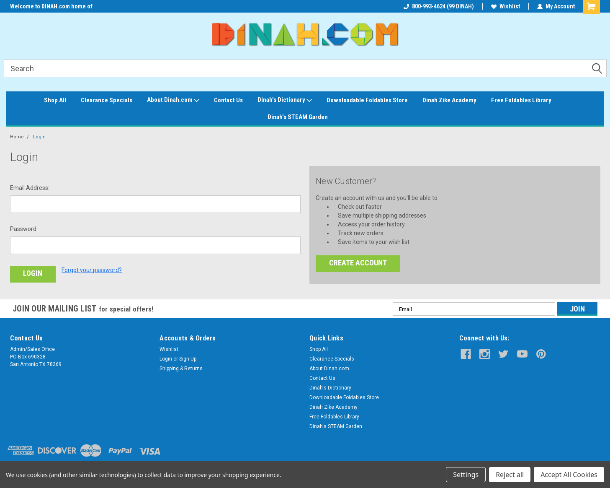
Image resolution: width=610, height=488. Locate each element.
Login (39, 137)
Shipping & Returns (181, 368)
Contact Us (228, 100)
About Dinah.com (173, 100)
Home (17, 137)
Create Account (358, 262)
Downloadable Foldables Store (367, 100)
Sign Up (187, 359)
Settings (466, 474)
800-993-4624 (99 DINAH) (439, 6)
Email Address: (29, 187)
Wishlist (505, 6)
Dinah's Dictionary (284, 100)
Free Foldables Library (521, 100)
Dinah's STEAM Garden (298, 117)
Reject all (510, 474)
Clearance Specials (106, 100)
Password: (24, 229)
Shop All (55, 100)
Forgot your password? (92, 270)
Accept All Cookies (569, 474)
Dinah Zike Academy (449, 100)
